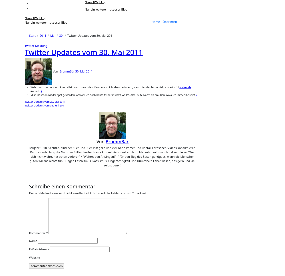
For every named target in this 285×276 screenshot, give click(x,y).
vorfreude (185, 87)
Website (34, 258)
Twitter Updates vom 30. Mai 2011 (84, 52)
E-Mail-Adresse (39, 249)
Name (33, 241)
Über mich (170, 22)
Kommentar (38, 233)
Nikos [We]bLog (95, 2)
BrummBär (67, 71)
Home (156, 22)
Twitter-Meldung (36, 46)
